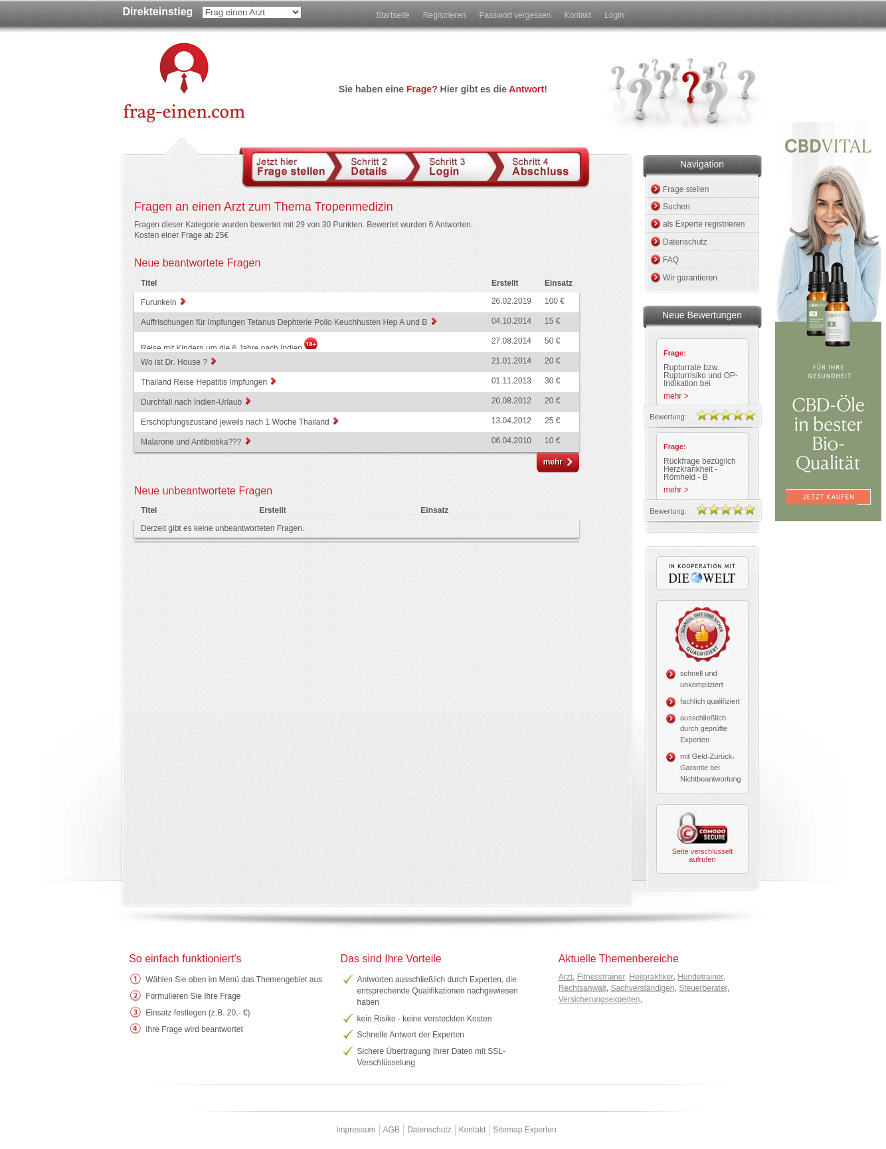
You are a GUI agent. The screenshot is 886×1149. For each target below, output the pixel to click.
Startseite (393, 15)
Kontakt (577, 15)
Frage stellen (686, 189)
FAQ (671, 259)
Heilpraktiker (651, 977)
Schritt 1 (294, 166)
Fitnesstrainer (601, 977)
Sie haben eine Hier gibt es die (443, 89)
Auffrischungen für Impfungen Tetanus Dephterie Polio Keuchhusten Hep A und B (285, 322)
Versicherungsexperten (599, 999)
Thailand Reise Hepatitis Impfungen (205, 382)
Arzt (566, 977)
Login (614, 15)
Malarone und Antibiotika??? (192, 442)
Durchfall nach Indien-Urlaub (192, 402)
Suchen (676, 206)
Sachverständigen (642, 988)
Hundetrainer (700, 977)
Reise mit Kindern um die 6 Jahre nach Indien (222, 348)
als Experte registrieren (704, 224)
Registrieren (444, 15)
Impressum (355, 1129)
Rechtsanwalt (582, 988)
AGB (391, 1129)
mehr (553, 462)
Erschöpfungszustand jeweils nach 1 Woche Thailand (236, 422)
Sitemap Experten (524, 1129)
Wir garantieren (690, 277)
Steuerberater (703, 988)
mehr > (676, 396)
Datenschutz (685, 242)
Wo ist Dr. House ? (175, 362)
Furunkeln (160, 302)
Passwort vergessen (515, 15)
